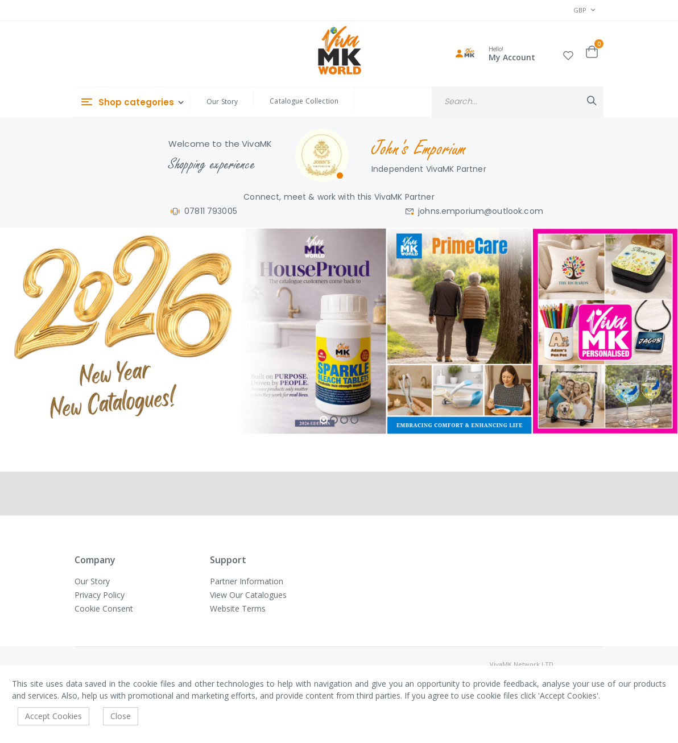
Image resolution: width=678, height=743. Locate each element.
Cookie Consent (104, 608)
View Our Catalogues (248, 594)
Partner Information (246, 581)
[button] (568, 53)
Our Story (222, 101)
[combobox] (517, 101)
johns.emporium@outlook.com (480, 211)
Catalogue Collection (304, 101)
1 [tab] (324, 420)
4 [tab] (354, 420)
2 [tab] (334, 420)
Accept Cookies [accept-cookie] (53, 716)
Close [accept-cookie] (120, 716)
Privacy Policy (100, 594)
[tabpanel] (339, 331)
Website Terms (238, 608)
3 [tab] (344, 420)
